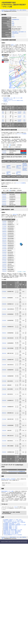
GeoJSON (19, 113)
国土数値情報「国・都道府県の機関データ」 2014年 (12, 529)
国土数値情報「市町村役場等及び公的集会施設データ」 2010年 (14, 524)
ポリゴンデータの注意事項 (21, 133)
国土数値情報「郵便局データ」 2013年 (10, 526)
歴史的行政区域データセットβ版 (15, 10)
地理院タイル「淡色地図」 (22, 271)
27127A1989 (4, 440)
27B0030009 (4, 197)
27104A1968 (4, 337)
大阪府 (13, 25)
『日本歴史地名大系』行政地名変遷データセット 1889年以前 (14, 522)
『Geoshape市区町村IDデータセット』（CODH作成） (12, 534)
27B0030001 (4, 196)
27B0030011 (4, 359)
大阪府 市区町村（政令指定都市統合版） (19, 32)
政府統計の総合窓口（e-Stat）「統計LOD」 (11, 533)
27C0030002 (4, 375)
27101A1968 (4, 394)
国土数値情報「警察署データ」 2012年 (10, 527)
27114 (13, 34)
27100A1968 (4, 152)
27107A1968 (4, 381)
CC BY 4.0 (16, 507)
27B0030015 (4, 199)
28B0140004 (4, 204)
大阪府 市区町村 (15, 31)
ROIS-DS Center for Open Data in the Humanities (18, 541)
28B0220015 (4, 412)
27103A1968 (4, 348)
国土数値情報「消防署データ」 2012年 (10, 528)
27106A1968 (4, 194)
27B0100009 (4, 400)
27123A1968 (4, 364)
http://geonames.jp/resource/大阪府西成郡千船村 (17, 471)
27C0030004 (4, 291)
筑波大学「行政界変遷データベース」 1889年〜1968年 (13, 521)
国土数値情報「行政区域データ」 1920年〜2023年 (12, 519)
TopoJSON (19, 111)
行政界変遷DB (5, 58)
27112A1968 (4, 419)
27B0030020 (4, 452)
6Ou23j (13, 36)
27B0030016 (4, 201)
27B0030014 (4, 326)
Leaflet (18, 271)
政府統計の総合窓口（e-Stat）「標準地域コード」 (12, 532)
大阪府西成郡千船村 (15, 19)
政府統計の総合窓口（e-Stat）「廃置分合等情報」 (12, 531)
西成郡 (13, 23)
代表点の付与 (15, 214)
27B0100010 (4, 406)
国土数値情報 (5, 56)
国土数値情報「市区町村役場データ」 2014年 (11, 523)
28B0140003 (4, 445)
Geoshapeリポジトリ (5, 10)
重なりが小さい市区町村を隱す (14, 147)
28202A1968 (4, 203)
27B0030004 (4, 343)
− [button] (10, 57)
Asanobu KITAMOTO (4, 541)
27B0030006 (4, 369)
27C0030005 (4, 320)
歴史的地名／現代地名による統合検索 (8, 479)
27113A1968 (4, 150)
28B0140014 (4, 435)
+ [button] (10, 55)
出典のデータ (13, 44)
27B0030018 (4, 425)
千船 (12, 21)
